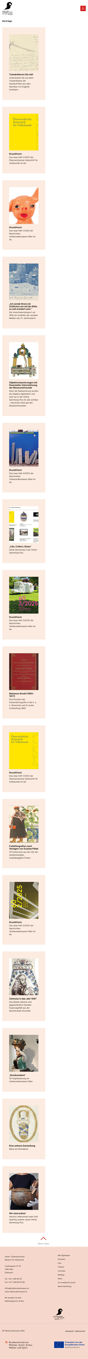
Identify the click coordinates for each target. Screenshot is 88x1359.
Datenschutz (80, 1331)
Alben (60, 1278)
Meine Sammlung (64, 1286)
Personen (61, 1259)
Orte (59, 1263)
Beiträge (61, 1275)
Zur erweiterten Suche (66, 1282)
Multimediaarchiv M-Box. (15, 1301)
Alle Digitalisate (64, 1255)
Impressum (69, 1331)
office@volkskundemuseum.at (17, 1288)
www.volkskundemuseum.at (16, 1292)
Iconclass (61, 1271)
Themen (61, 1267)
